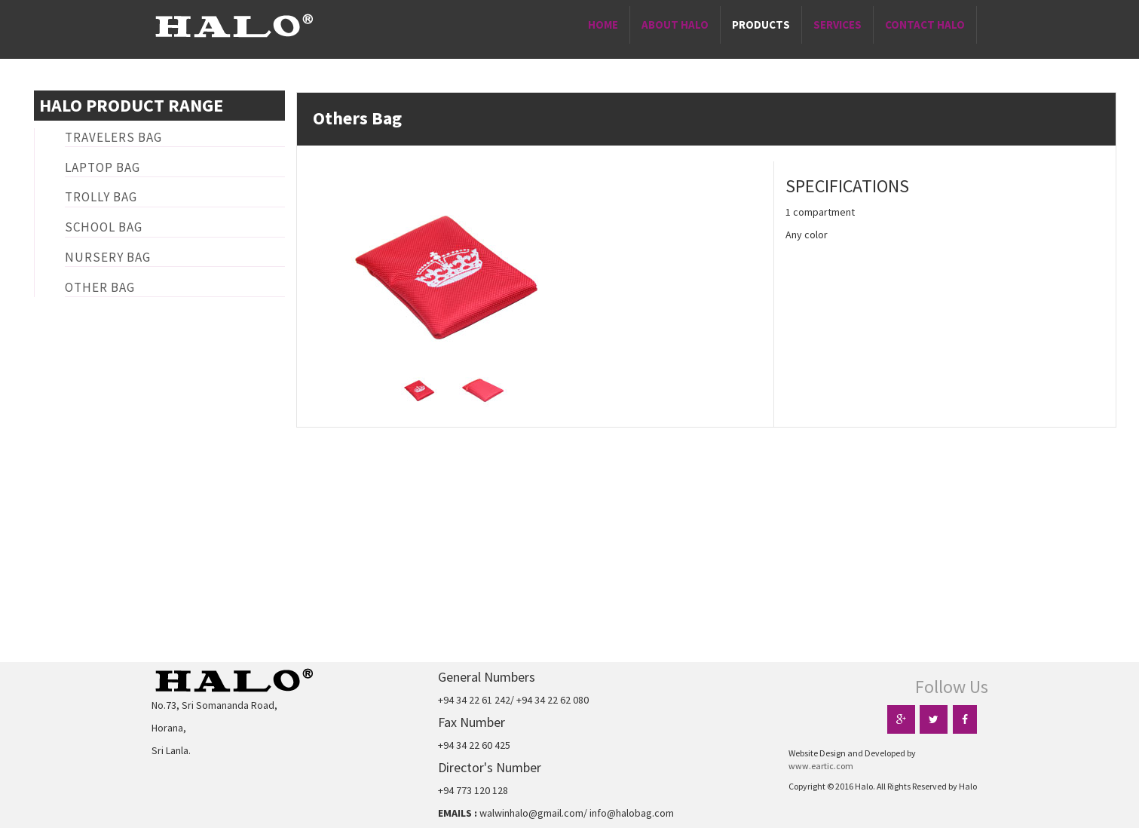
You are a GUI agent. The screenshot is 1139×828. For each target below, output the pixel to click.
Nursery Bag (108, 257)
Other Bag (100, 287)
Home (603, 24)
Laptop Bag (102, 167)
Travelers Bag (113, 137)
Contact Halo (925, 24)
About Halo (675, 24)
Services (837, 24)
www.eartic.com (820, 765)
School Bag (103, 227)
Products (761, 24)
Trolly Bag (101, 197)
